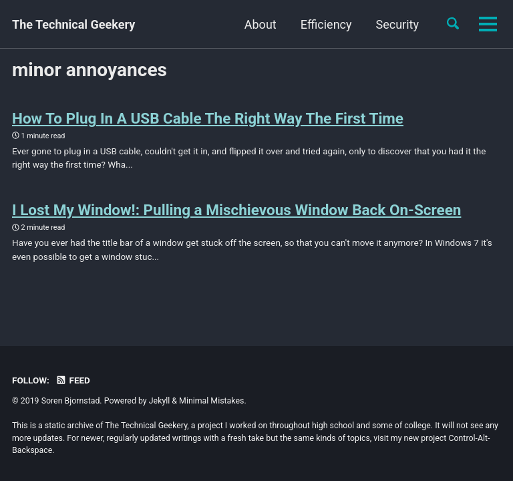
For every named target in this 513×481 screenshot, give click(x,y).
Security (319, 24)
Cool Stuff (392, 24)
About (183, 24)
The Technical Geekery (73, 24)
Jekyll (159, 401)
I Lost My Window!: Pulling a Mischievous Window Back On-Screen (236, 209)
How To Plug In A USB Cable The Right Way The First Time (207, 118)
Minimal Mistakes (211, 401)
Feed (72, 380)
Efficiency (249, 24)
